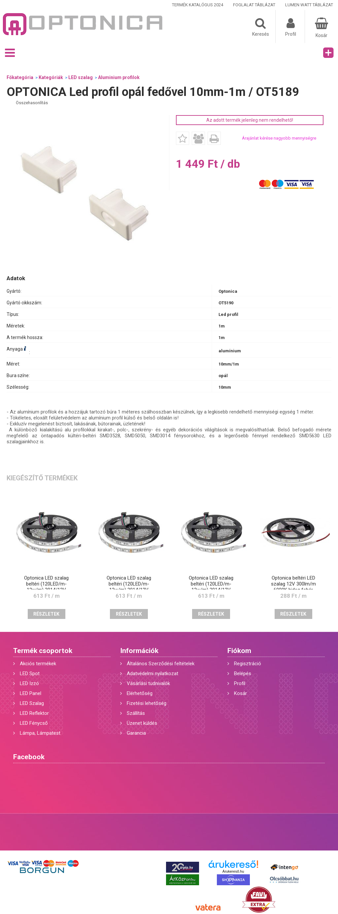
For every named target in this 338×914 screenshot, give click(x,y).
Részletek (46, 614)
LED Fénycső (34, 723)
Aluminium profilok (119, 77)
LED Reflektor (34, 713)
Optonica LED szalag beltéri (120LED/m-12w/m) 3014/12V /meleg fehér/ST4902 (129, 587)
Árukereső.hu (233, 871)
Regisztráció (247, 664)
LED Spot (30, 673)
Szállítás (136, 713)
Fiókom (239, 651)
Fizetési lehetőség (146, 703)
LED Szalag (32, 703)
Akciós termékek (38, 664)
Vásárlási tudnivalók (148, 683)
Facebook (29, 757)
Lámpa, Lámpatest (40, 733)
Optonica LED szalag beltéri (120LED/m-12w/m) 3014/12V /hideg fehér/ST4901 (46, 587)
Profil (239, 683)
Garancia (136, 733)
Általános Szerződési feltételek (160, 664)
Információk (139, 651)
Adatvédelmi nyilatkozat (152, 673)
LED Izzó (29, 683)
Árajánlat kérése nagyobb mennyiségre (279, 138)
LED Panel (30, 693)
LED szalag (80, 77)
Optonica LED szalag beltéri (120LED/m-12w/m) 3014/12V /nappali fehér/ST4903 (211, 587)
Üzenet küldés (142, 723)
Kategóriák (51, 77)
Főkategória (20, 77)
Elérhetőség (139, 693)
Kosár (240, 693)
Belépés (242, 673)
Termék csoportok (42, 651)
